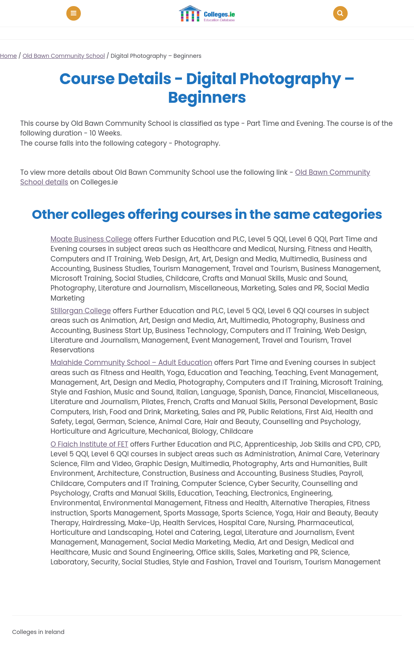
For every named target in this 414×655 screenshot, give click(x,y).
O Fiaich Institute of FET (89, 444)
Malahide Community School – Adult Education (131, 362)
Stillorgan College (81, 311)
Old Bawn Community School (64, 56)
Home (8, 56)
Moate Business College (91, 239)
